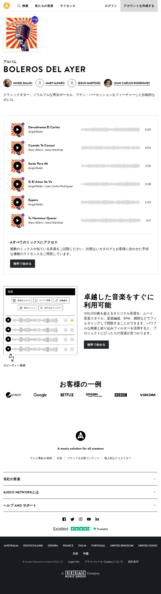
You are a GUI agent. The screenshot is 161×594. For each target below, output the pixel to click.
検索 (22, 5)
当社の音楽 (11, 479)
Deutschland (33, 545)
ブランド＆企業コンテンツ (83, 458)
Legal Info (73, 561)
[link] (6, 5)
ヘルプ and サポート (19, 505)
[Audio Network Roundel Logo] (81, 436)
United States (147, 545)
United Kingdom (121, 545)
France (68, 545)
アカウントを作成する (139, 6)
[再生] (17, 129)
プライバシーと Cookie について (103, 561)
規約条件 (133, 561)
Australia (11, 545)
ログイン (111, 6)
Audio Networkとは (21, 492)
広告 (59, 458)
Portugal (98, 545)
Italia (82, 545)
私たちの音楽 (44, 6)
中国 (85, 553)
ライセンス (67, 6)
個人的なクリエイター (117, 458)
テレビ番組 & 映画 (41, 458)
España (53, 545)
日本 (75, 553)
